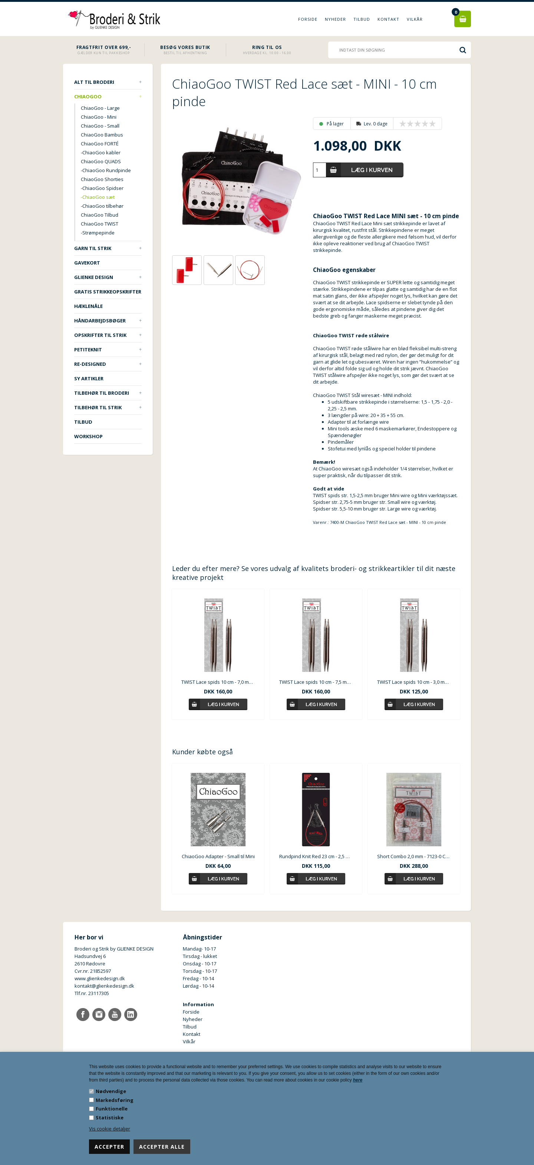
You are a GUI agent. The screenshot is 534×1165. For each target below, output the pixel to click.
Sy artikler (88, 378)
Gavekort (87, 262)
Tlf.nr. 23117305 (92, 993)
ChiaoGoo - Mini (98, 117)
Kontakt (388, 19)
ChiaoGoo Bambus (102, 134)
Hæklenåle (88, 306)
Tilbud (361, 19)
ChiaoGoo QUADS (101, 161)
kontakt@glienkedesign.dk (104, 985)
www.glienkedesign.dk (100, 978)
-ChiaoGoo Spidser (102, 188)
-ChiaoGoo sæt (98, 197)
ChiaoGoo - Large (100, 108)
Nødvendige (111, 1091)
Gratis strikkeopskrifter (107, 291)
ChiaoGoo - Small (100, 125)
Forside (307, 19)
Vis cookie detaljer (109, 1128)
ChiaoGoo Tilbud (99, 214)
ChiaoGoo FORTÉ (100, 143)
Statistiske (109, 1117)
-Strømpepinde (98, 232)
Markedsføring (115, 1100)
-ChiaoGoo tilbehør (102, 206)
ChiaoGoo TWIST (99, 223)
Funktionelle (112, 1108)
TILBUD (83, 422)
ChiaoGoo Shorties (102, 179)
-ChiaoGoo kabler (101, 152)
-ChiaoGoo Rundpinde (106, 170)
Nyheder (335, 19)
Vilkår (415, 19)
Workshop (88, 436)
